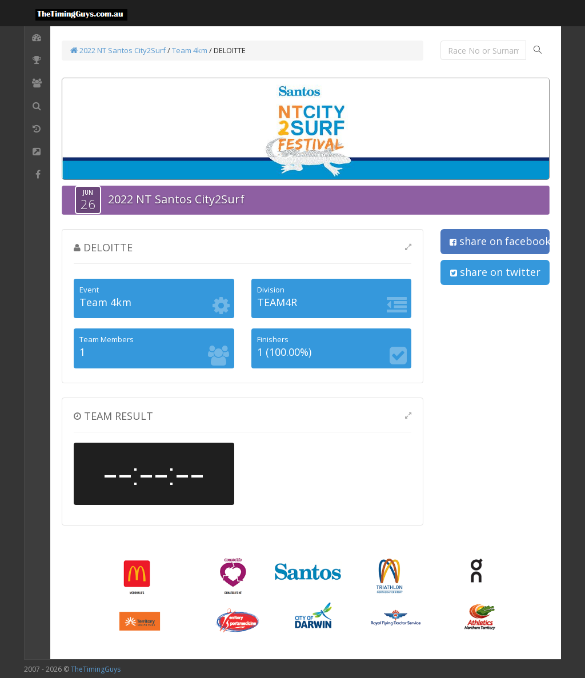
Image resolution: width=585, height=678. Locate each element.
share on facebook (500, 241)
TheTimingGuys (96, 669)
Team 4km (190, 50)
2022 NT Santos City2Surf (118, 50)
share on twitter (495, 272)
